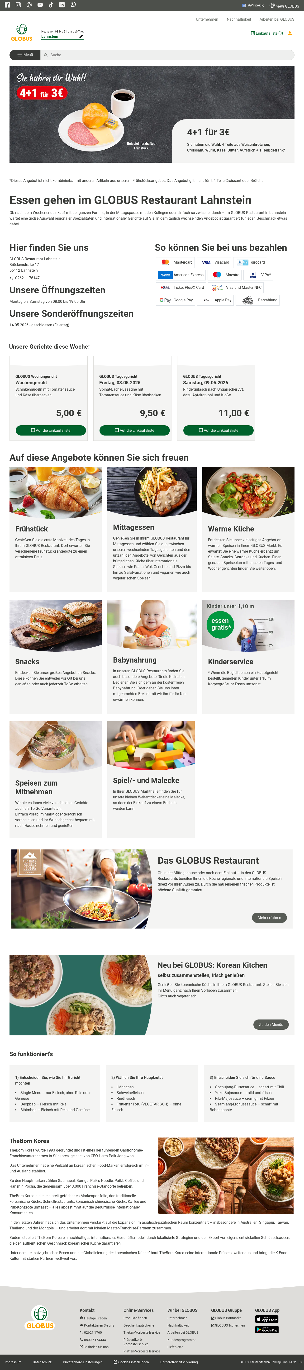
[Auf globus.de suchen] (170, 55)
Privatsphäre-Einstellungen (83, 1362)
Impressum (13, 1362)
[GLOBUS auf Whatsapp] (73, 5)
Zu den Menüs (271, 1024)
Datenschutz (42, 1362)
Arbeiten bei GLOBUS (277, 19)
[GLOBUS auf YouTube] (40, 5)
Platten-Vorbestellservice (142, 1351)
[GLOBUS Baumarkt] (226, 1319)
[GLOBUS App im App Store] (268, 1319)
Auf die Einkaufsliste (50, 430)
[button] (25, 55)
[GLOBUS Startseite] (22, 33)
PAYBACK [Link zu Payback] (252, 5)
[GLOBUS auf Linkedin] (62, 5)
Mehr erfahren (269, 917)
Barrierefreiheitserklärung (179, 1362)
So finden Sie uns (96, 1347)
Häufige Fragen (95, 1318)
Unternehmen (207, 19)
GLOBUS (284, 6)
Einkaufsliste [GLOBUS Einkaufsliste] (266, 33)
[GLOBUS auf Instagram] (18, 5)
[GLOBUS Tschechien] (228, 1326)
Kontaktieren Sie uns (99, 1325)
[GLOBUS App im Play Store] (267, 1330)
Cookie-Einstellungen (133, 1362)
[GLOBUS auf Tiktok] (51, 5)
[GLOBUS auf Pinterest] (29, 5)
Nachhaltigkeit (239, 19)
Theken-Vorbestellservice (142, 1332)
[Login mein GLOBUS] (290, 33)
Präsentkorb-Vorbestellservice (136, 1342)
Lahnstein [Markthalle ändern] (49, 36)
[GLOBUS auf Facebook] (7, 5)
